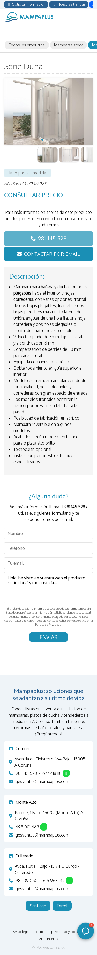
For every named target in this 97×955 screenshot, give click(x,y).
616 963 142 (54, 880)
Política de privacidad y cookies (58, 931)
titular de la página (22, 608)
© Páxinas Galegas (48, 948)
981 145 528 (52, 238)
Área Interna (48, 939)
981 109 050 (27, 880)
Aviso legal (21, 931)
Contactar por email (52, 254)
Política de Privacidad (48, 624)
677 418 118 (52, 773)
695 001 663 (27, 826)
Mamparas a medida (27, 173)
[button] (42, 140)
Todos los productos (27, 44)
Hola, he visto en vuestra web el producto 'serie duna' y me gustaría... (48, 587)
